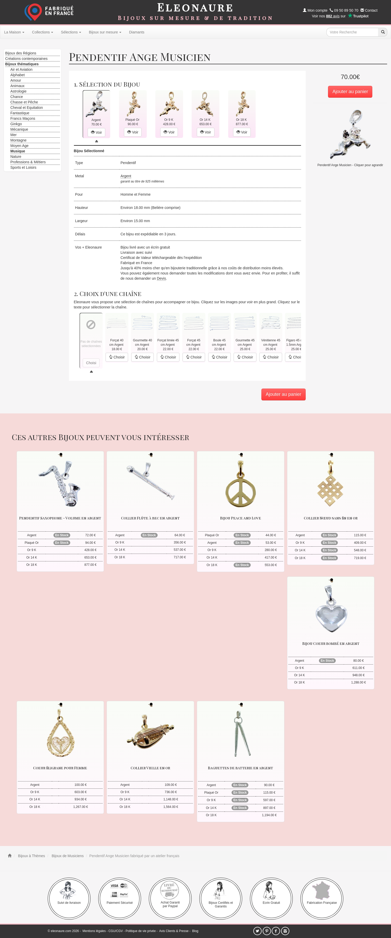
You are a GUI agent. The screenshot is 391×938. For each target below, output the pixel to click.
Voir (96, 132)
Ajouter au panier (350, 91)
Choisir (117, 357)
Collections (42, 32)
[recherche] (382, 32)
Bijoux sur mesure (105, 32)
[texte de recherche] (352, 32)
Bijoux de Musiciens (67, 856)
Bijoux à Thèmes (31, 856)
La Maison (14, 32)
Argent (126, 176)
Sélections (71, 32)
